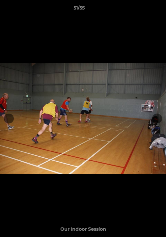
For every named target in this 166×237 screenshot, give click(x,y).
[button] (142, 10)
